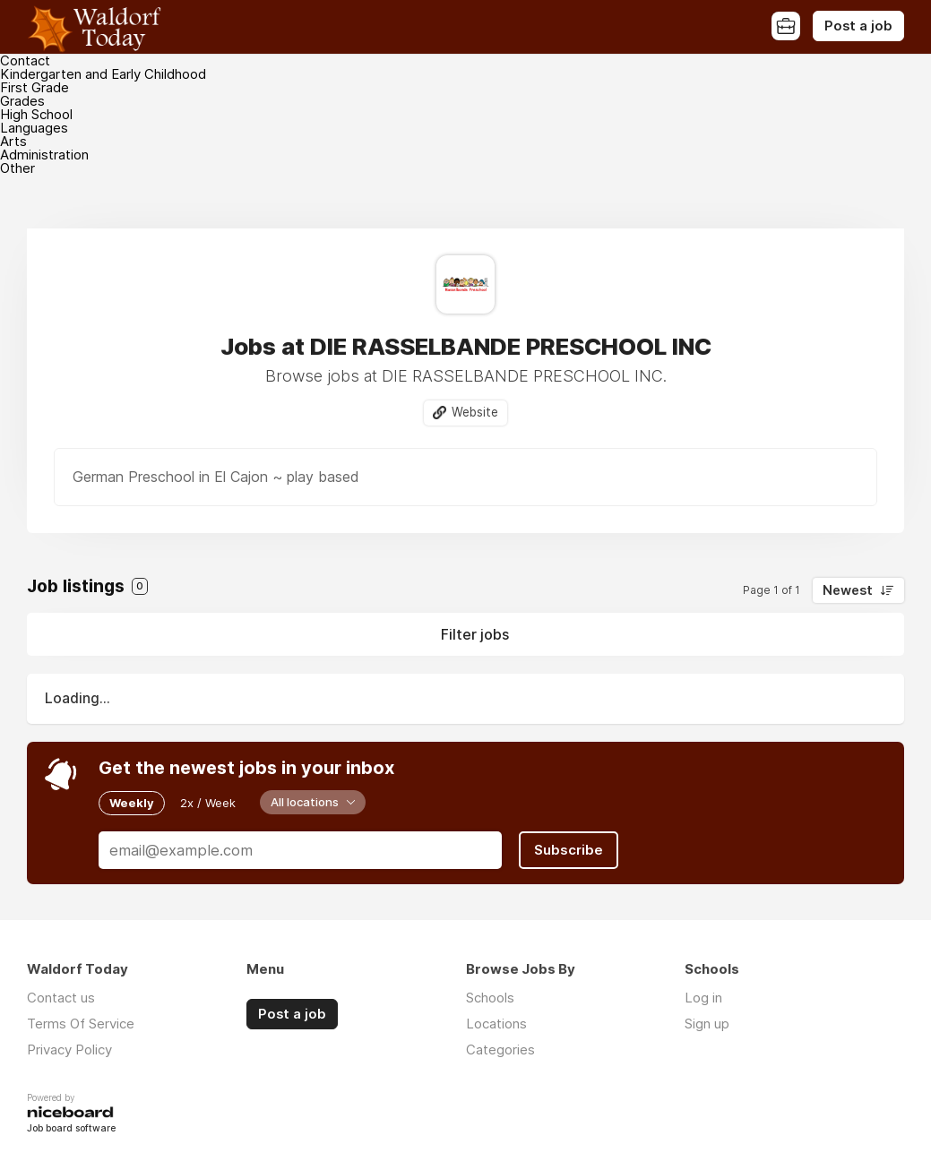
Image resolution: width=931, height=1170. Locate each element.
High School (36, 114)
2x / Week (208, 803)
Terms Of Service (80, 1023)
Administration (44, 154)
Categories (500, 1049)
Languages (34, 127)
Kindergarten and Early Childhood (103, 73)
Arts (13, 141)
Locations (496, 1023)
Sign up (707, 1023)
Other (17, 167)
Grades (22, 100)
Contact (25, 60)
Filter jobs (475, 634)
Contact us (61, 997)
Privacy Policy (69, 1049)
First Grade (34, 87)
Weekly (131, 803)
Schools (490, 997)
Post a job (858, 26)
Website (475, 412)
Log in (703, 997)
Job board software (71, 1129)
